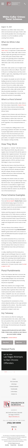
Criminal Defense (12, 337)
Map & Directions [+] (14, 416)
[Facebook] (12, 429)
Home (14, 379)
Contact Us (14, 394)
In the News (14, 391)
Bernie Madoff (10, 201)
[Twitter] (15, 429)
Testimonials (14, 389)
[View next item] (14, 372)
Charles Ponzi (21, 105)
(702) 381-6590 (14, 423)
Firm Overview (14, 381)
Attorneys (14, 384)
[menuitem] (7, 445)
